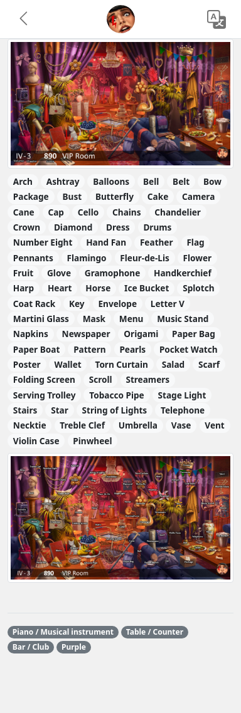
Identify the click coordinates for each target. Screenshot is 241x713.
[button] (24, 19)
